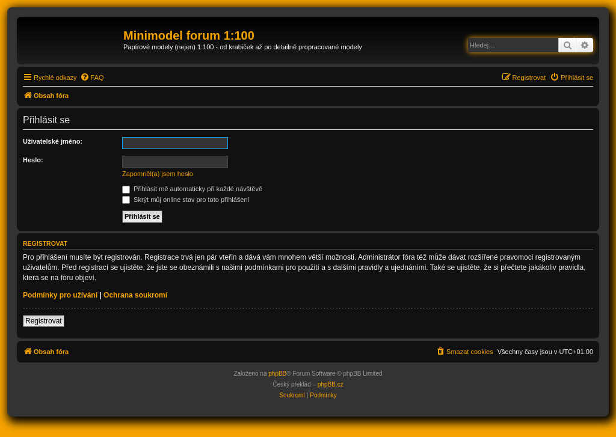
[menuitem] (92, 77)
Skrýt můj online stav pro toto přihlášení (186, 199)
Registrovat (43, 321)
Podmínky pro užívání (60, 295)
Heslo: (33, 159)
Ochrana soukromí (135, 295)
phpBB (277, 373)
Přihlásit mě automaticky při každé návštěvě (192, 188)
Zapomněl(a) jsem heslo (157, 173)
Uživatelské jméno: (52, 141)
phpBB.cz (330, 384)
